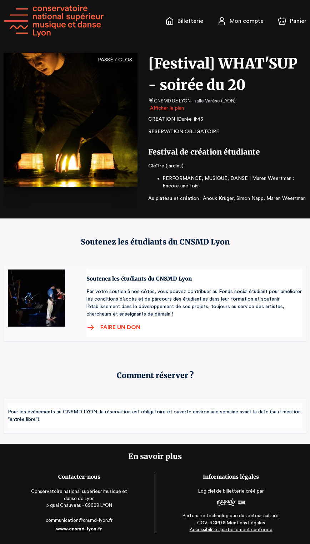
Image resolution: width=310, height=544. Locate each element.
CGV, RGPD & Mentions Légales (231, 522)
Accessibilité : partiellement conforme (230, 529)
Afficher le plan (166, 108)
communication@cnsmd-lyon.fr (79, 520)
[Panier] (292, 21)
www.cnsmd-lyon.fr (79, 529)
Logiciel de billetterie (222, 491)
